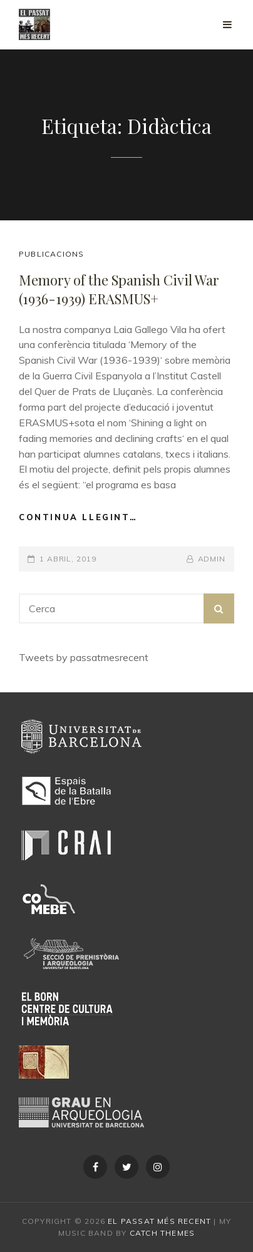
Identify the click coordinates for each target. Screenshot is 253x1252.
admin (212, 558)
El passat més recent (159, 1221)
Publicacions (51, 254)
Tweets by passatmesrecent (83, 657)
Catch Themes (162, 1233)
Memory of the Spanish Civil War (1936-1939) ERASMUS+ (119, 289)
